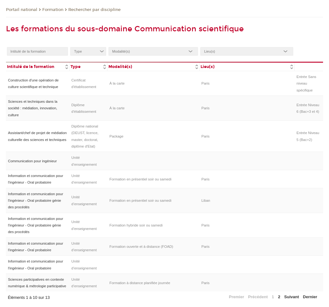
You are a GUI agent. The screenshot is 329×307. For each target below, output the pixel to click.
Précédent (258, 296)
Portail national (21, 9)
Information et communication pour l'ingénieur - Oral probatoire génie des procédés (35, 200)
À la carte (116, 83)
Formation (52, 9)
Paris (205, 83)
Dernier (310, 296)
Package (116, 136)
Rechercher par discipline (94, 9)
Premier (236, 296)
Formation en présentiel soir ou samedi (140, 179)
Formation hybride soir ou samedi (136, 225)
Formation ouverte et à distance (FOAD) (141, 246)
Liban (205, 200)
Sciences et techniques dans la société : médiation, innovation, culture (32, 108)
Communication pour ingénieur (32, 161)
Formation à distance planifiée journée (139, 283)
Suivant (291, 296)
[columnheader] (37, 66)
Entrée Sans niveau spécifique (306, 83)
